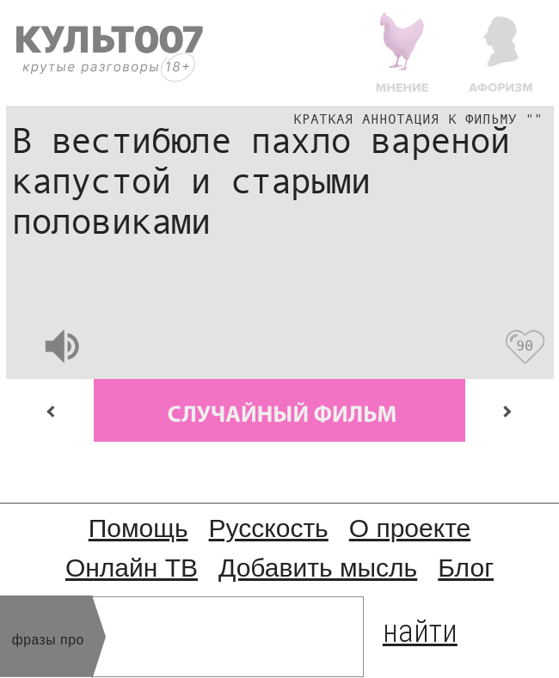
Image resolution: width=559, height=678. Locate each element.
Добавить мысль (317, 567)
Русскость (269, 528)
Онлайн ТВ (131, 567)
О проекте (410, 528)
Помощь (138, 528)
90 (524, 346)
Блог (466, 567)
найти (420, 628)
